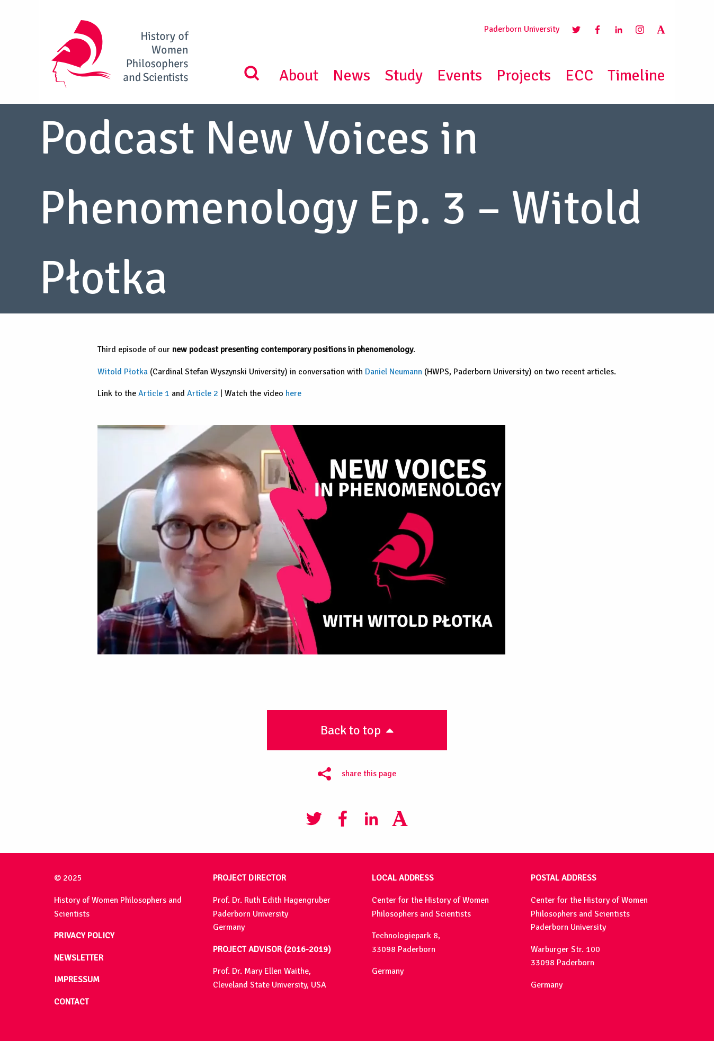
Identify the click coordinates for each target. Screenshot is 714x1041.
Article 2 (202, 393)
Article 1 (153, 393)
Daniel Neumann (393, 371)
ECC (579, 75)
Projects (523, 75)
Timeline (636, 75)
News (351, 75)
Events (459, 75)
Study (404, 75)
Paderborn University (521, 29)
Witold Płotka (122, 371)
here (293, 393)
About (298, 75)
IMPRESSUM (77, 979)
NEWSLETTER (78, 958)
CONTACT (71, 1002)
